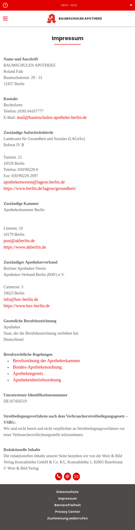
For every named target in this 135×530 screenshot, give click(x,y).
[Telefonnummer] (58, 476)
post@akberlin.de (19, 240)
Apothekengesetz (28, 373)
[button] (67, 5)
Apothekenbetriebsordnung (37, 379)
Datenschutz (67, 492)
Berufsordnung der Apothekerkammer (46, 360)
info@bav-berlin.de (21, 299)
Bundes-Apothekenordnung (37, 367)
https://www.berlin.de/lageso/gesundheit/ (40, 188)
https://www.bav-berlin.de (27, 305)
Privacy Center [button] (67, 511)
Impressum (67, 498)
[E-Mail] (67, 476)
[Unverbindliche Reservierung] (76, 476)
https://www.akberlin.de (25, 247)
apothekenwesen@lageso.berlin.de (34, 182)
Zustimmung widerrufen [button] (67, 518)
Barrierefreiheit (67, 505)
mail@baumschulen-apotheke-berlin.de (52, 117)
